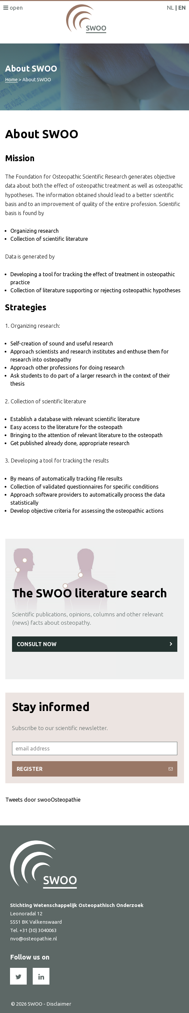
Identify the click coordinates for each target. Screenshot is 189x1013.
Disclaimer (58, 1004)
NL (170, 7)
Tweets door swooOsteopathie (42, 800)
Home (11, 79)
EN (182, 7)
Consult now (95, 644)
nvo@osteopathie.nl (33, 938)
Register (95, 769)
